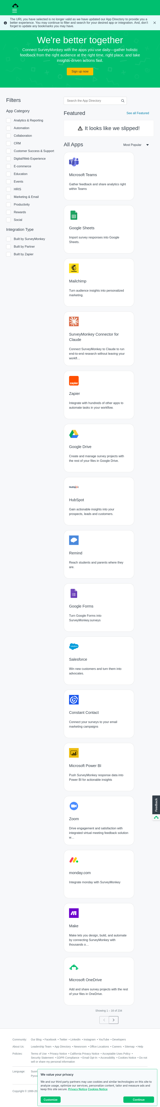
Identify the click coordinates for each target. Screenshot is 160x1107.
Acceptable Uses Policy (116, 1053)
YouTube (104, 1039)
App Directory (62, 1046)
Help (140, 1046)
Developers (119, 1039)
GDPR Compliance (68, 1057)
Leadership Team (41, 1046)
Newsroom (80, 1046)
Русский (36, 1075)
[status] (80, 22)
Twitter (63, 1039)
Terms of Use (39, 1053)
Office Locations (99, 1046)
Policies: (17, 1053)
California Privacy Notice (84, 1053)
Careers (117, 1046)
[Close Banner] (154, 22)
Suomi (35, 1071)
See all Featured (138, 113)
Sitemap (129, 1046)
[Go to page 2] (113, 1020)
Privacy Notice (77, 1089)
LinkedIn (75, 1039)
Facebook (50, 1039)
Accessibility (107, 1057)
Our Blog (36, 1039)
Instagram (90, 1039)
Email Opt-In (89, 1057)
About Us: (18, 1046)
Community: (19, 1039)
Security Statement (42, 1057)
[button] (156, 808)
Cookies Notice (98, 1089)
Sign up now (80, 71)
